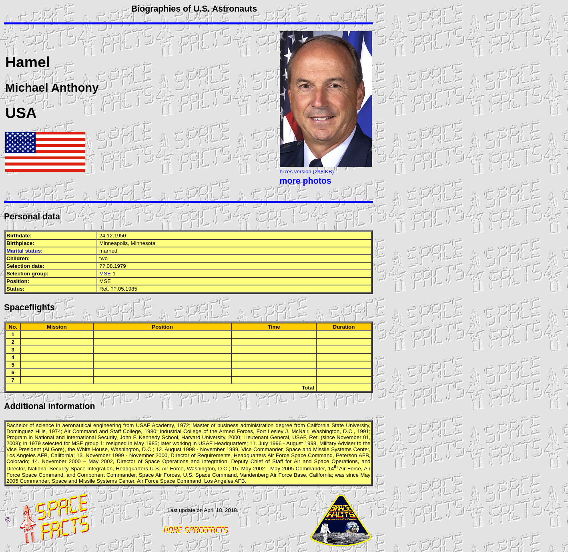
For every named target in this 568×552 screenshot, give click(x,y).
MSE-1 (107, 274)
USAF (143, 425)
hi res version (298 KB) (307, 172)
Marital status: (24, 251)
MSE (105, 281)
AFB (42, 455)
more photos (305, 181)
